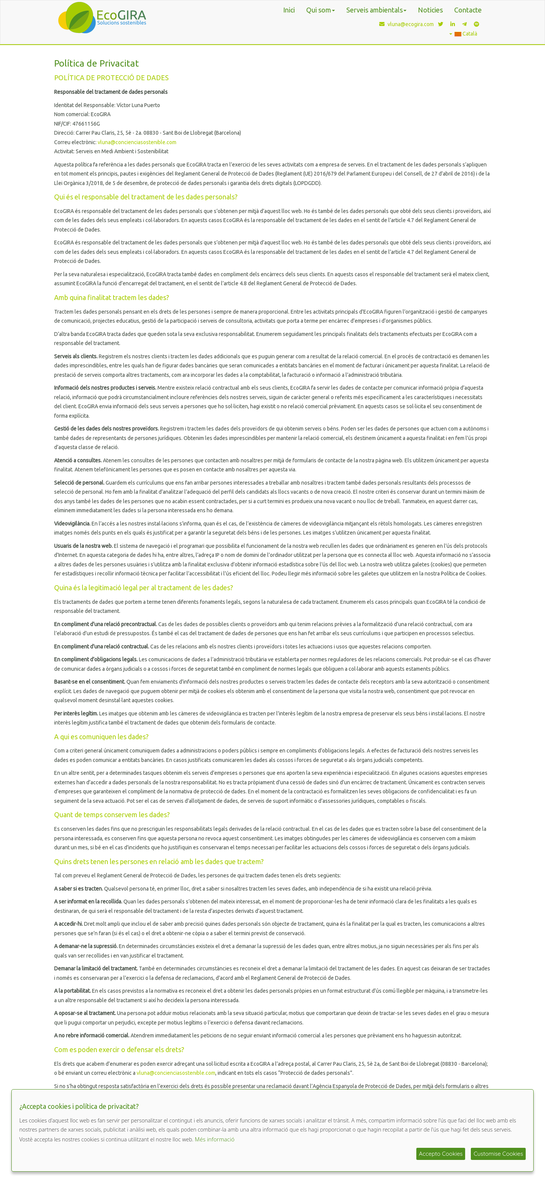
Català (463, 34)
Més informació (215, 1139)
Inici (289, 10)
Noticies (430, 10)
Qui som (320, 10)
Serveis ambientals (376, 10)
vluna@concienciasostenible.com (137, 142)
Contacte (468, 10)
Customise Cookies (498, 1153)
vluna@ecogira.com (405, 24)
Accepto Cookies (441, 1153)
